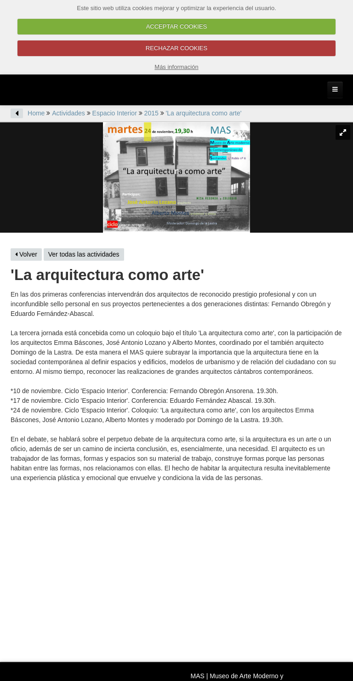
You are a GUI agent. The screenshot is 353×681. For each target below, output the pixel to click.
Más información (176, 66)
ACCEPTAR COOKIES (176, 26)
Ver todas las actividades (84, 254)
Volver (26, 254)
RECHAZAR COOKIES (176, 48)
